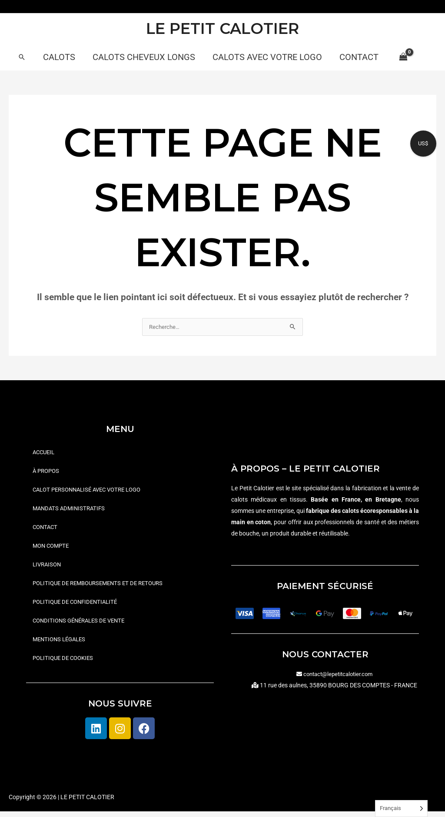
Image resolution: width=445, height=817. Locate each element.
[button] (22, 57)
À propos (47, 472)
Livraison (48, 567)
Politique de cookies (65, 663)
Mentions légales (61, 644)
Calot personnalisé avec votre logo (92, 491)
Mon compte (52, 548)
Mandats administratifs (71, 510)
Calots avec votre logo (267, 57)
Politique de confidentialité (78, 606)
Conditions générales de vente (82, 625)
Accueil (45, 452)
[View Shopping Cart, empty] (403, 57)
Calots (59, 57)
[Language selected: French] (401, 808)
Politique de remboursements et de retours (103, 586)
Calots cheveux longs (144, 57)
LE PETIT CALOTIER (222, 28)
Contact (359, 57)
